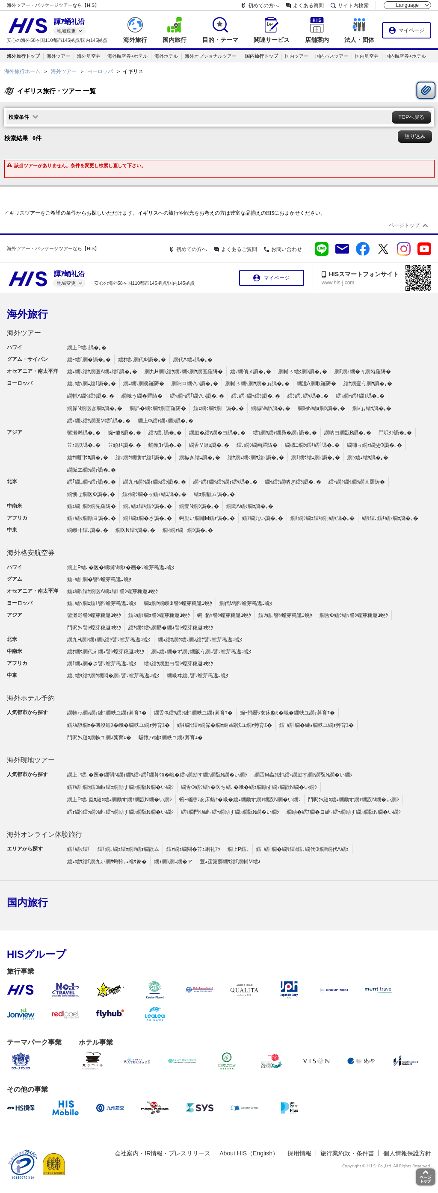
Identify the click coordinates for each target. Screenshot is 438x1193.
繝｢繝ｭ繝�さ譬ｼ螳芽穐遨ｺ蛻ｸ (101, 664)
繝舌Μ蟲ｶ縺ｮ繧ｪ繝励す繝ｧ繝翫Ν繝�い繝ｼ (303, 775)
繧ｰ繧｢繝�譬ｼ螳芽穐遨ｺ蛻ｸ (99, 579)
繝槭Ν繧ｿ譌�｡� (271, 408)
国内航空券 (367, 56)
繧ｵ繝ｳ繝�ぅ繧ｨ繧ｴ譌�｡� (154, 494)
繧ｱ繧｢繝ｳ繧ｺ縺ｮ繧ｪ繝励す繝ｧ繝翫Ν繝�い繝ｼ (120, 787)
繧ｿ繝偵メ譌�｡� (250, 372)
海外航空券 (89, 56)
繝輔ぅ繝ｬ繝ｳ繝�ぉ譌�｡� (257, 384)
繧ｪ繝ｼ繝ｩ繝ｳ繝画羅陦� (356, 482)
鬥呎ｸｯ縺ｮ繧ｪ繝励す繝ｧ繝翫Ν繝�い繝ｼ (353, 800)
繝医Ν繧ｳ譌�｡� (135, 530)
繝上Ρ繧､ (238, 849)
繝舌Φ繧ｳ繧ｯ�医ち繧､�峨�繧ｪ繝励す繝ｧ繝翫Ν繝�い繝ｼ (249, 787)
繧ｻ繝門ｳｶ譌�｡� (87, 458)
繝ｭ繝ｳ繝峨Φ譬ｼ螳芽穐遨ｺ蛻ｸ (178, 603)
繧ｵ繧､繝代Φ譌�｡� (142, 360)
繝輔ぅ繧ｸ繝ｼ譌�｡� (302, 372)
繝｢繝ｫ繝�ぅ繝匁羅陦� (362, 372)
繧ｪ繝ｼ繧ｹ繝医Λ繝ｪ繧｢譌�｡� (102, 372)
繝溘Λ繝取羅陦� (316, 384)
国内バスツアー (331, 56)
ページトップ (404, 225)
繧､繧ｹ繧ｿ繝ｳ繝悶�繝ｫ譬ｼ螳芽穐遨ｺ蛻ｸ (113, 676)
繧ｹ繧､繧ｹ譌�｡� (307, 396)
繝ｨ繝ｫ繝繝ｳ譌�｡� (188, 530)
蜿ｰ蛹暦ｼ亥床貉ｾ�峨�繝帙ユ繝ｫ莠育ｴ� (287, 713)
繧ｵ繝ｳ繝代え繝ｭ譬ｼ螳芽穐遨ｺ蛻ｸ (105, 652)
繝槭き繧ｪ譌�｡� (199, 458)
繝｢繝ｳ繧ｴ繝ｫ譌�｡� (315, 458)
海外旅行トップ (23, 56)
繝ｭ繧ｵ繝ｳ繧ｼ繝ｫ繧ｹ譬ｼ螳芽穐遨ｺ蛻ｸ (200, 640)
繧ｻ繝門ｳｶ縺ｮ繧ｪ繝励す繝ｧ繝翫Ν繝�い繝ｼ (230, 812)
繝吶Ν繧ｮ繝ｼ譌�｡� (321, 408)
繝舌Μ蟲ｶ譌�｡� (209, 445)
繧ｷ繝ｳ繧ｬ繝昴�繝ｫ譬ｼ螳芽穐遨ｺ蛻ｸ (170, 628)
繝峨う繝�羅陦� (142, 396)
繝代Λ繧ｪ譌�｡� (193, 360)
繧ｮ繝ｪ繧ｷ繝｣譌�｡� (360, 396)
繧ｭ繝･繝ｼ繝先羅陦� (91, 506)
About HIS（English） (248, 1153)
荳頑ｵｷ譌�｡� (124, 445)
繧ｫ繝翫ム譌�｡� (214, 494)
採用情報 (299, 1153)
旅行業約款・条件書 (347, 1153)
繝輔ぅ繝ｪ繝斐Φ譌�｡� (374, 445)
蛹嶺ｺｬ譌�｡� (165, 445)
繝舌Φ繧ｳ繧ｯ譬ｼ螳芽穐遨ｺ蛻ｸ (354, 615)
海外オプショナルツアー (211, 56)
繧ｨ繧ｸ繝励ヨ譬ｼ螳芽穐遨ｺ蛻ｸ (178, 664)
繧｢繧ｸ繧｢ (78, 849)
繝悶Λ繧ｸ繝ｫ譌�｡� (249, 506)
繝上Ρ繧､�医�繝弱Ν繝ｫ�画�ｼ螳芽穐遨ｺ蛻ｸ (121, 567)
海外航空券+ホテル (127, 56)
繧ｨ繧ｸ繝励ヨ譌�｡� (91, 518)
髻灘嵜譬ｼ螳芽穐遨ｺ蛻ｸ (94, 615)
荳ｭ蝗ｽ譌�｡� (84, 445)
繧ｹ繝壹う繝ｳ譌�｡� (367, 384)
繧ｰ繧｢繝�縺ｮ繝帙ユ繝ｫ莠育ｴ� (316, 725)
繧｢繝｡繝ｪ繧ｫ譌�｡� (91, 482)
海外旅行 (27, 314)
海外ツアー (58, 56)
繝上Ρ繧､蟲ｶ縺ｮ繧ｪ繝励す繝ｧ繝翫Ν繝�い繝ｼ (119, 800)
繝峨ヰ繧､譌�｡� (87, 530)
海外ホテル (166, 56)
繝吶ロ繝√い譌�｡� (195, 384)
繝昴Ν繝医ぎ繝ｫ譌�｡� (94, 408)
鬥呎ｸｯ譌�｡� (395, 433)
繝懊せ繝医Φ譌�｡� (91, 494)
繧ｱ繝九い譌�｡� (262, 518)
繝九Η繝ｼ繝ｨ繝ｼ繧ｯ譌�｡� (154, 482)
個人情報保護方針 (407, 1153)
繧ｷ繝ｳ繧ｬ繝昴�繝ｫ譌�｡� (285, 433)
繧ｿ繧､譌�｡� (165, 433)
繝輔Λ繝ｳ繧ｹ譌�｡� (90, 396)
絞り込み (415, 136)
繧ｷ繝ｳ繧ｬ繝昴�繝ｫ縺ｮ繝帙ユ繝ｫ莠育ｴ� (224, 725)
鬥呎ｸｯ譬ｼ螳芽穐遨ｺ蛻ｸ (94, 628)
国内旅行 (27, 902)
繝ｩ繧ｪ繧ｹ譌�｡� (367, 458)
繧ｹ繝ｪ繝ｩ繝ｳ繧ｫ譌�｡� (256, 458)
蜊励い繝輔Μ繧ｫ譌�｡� (207, 518)
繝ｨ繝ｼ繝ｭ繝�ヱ (173, 862)
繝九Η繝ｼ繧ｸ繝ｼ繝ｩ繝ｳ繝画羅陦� (184, 372)
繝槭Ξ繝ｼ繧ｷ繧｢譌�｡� (312, 445)
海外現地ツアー (31, 760)
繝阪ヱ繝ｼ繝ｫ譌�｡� (91, 470)
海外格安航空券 (31, 552)
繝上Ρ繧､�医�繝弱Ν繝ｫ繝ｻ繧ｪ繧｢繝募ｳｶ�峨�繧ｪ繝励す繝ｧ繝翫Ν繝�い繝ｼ (157, 775)
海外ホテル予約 (31, 698)
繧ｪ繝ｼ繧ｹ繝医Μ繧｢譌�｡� (98, 421)
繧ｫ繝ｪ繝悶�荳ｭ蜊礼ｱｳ (193, 849)
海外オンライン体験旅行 (44, 834)
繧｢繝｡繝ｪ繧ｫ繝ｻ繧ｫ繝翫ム (128, 849)
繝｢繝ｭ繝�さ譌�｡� (147, 518)
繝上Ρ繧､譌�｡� (87, 348)
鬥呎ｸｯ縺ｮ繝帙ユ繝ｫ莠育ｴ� (99, 738)
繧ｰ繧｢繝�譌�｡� (89, 360)
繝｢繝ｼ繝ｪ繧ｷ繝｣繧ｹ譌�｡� (322, 518)
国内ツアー (296, 56)
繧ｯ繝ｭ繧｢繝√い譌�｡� (197, 396)
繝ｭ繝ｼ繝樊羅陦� (143, 384)
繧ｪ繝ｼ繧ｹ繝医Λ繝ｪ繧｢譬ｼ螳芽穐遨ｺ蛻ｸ (112, 591)
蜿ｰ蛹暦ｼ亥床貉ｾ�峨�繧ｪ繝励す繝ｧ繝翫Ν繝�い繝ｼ (240, 800)
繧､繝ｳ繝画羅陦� (257, 445)
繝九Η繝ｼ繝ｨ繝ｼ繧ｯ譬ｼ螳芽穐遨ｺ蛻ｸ (109, 640)
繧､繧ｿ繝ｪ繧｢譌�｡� (91, 384)
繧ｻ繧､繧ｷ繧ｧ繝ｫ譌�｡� (390, 518)
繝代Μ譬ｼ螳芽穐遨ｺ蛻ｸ (245, 603)
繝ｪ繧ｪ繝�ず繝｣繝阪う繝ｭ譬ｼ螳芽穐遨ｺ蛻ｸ (201, 652)
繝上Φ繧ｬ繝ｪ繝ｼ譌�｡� (165, 421)
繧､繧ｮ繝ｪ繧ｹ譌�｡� (255, 396)
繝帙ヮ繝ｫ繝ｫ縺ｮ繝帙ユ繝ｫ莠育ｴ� (107, 713)
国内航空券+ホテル (405, 56)
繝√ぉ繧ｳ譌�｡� (371, 408)
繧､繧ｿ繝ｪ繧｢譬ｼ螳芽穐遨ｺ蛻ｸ (101, 603)
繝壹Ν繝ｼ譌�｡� (199, 506)
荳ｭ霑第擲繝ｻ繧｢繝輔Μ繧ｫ (230, 862)
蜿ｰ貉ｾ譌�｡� (124, 433)
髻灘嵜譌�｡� (84, 433)
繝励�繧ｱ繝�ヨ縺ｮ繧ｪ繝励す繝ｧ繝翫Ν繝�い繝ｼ (344, 812)
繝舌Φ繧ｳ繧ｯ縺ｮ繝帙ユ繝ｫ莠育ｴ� (193, 713)
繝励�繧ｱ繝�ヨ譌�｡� (217, 433)
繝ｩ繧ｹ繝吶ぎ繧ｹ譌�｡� (293, 482)
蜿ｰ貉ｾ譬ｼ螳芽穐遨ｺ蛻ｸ (224, 615)
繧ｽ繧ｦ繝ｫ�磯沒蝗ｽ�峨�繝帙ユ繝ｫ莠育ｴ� (118, 725)
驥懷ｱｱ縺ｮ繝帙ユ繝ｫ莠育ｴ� (171, 738)
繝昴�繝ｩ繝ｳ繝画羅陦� (158, 408)
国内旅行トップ (261, 56)
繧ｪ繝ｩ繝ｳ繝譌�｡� (218, 408)
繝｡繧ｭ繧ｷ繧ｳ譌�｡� (147, 506)
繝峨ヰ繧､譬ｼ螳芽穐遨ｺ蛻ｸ (197, 676)
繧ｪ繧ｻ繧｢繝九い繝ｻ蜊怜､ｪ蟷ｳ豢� (107, 862)
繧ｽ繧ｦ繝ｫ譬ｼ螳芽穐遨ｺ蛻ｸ (159, 615)
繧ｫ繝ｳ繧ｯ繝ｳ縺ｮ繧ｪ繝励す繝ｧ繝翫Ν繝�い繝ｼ (120, 812)
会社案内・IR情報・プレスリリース (162, 1153)
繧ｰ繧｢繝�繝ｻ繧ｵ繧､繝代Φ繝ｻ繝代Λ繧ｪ (302, 849)
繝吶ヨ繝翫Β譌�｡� (347, 433)
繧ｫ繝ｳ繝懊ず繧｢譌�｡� (143, 458)
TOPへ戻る (411, 117)
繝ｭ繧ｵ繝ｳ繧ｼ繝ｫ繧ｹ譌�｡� (225, 482)
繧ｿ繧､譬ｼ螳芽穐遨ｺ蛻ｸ (285, 615)
